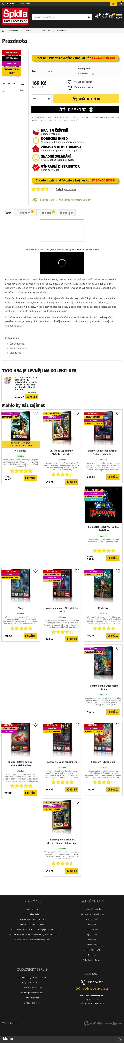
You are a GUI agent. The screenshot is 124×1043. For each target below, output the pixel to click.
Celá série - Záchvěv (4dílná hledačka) (103, 529)
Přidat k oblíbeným (80, 82)
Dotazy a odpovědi (32, 1003)
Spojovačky (92, 935)
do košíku (86, 98)
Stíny (20, 608)
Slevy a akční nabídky (92, 909)
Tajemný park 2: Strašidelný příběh (103, 687)
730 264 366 (95, 982)
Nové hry (92, 955)
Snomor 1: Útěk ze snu (103, 762)
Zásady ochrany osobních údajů (32, 919)
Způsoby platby (32, 909)
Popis (8, 212)
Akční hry (92, 940)
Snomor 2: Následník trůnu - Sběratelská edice (103, 452)
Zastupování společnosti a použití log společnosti (32, 929)
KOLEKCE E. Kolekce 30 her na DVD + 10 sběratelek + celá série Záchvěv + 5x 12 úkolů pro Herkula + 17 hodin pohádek (26, 383)
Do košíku (32, 396)
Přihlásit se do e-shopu (32, 988)
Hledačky (92, 924)
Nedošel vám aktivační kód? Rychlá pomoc (32, 940)
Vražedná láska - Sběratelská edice (62, 610)
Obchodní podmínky (32, 914)
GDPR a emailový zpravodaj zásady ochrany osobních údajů (32, 935)
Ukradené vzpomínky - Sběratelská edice (62, 452)
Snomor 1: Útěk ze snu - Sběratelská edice (21, 764)
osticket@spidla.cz (95, 988)
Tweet (4, 91)
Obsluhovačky (92, 929)
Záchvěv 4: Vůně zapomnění (62, 762)
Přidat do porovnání (80, 87)
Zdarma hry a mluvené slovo (92, 914)
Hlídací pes (66, 212)
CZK (113, 4)
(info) (93, 74)
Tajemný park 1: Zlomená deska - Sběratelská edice (62, 841)
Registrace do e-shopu (32, 982)
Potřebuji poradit (32, 998)
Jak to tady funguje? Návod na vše (32, 977)
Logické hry (92, 945)
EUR (120, 4)
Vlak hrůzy (20, 450)
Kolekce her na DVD (92, 950)
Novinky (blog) (92, 919)
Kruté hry (103, 608)
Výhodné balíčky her (92, 960)
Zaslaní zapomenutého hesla (32, 993)
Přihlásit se (25, 4)
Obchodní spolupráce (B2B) (32, 924)
